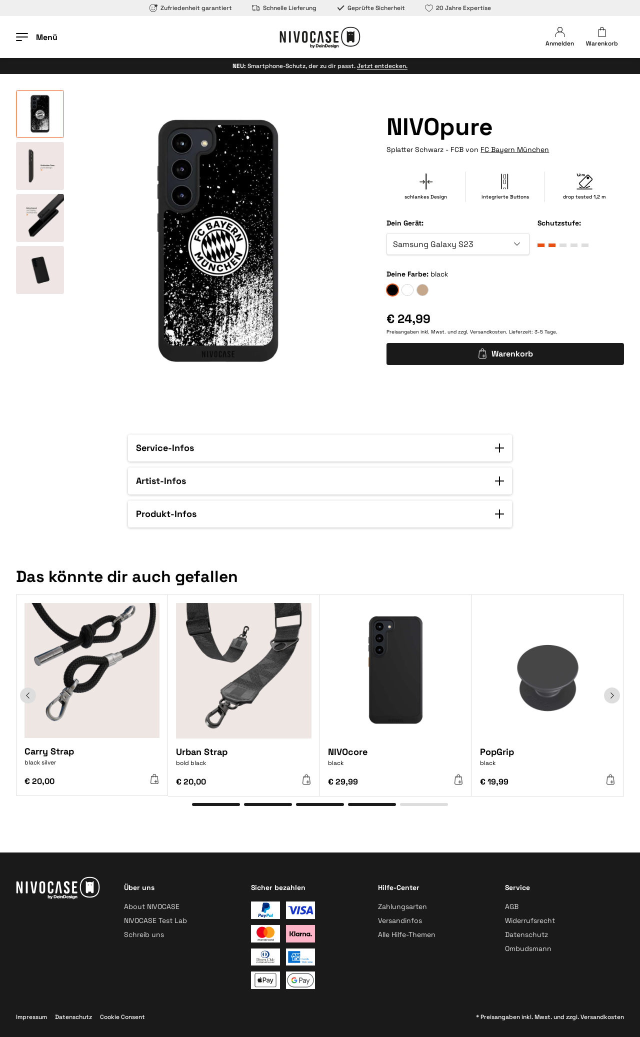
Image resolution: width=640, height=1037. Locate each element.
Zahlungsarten (402, 906)
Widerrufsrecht (530, 920)
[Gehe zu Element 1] (216, 804)
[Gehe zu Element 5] (424, 804)
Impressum (31, 1017)
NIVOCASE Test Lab (155, 920)
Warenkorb (505, 353)
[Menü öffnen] (37, 37)
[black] (392, 290)
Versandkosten (488, 331)
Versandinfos (400, 920)
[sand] (422, 290)
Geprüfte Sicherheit (370, 8)
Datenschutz (526, 934)
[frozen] (408, 290)
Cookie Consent (122, 1017)
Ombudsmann (528, 948)
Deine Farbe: (407, 274)
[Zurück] (28, 696)
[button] (320, 448)
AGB (511, 906)
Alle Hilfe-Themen (407, 934)
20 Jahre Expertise (458, 8)
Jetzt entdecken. (382, 66)
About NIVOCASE (152, 906)
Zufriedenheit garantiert (191, 8)
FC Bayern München (514, 149)
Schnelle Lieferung (284, 8)
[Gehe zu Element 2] (268, 804)
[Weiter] (612, 696)
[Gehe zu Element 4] (372, 804)
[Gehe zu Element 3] (320, 804)
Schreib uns (144, 934)
